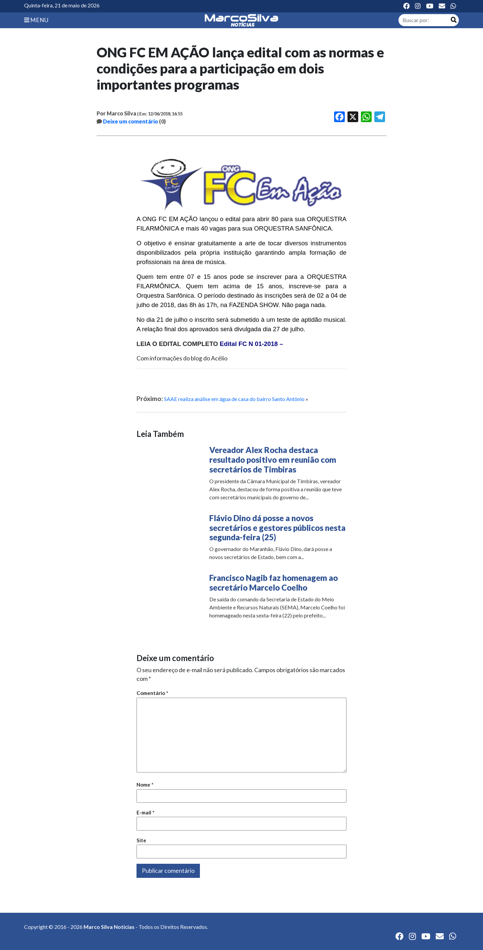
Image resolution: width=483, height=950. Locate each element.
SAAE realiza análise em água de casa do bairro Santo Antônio (234, 399)
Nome (145, 785)
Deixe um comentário (130, 121)
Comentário (152, 693)
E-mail (146, 812)
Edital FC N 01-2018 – (251, 343)
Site (141, 840)
